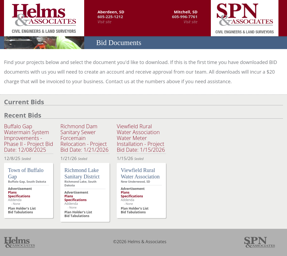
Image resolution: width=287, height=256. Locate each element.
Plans (12, 192)
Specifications (19, 196)
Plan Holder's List (22, 208)
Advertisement (20, 188)
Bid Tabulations (20, 212)
